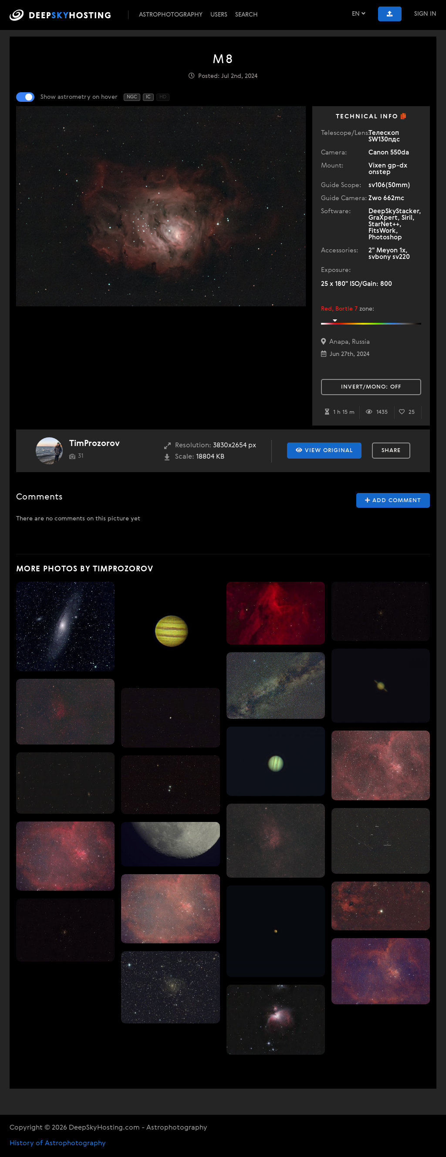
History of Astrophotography (58, 1143)
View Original (324, 450)
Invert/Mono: (371, 387)
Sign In (425, 14)
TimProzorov (94, 443)
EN (358, 13)
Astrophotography (171, 15)
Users (218, 15)
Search (246, 15)
